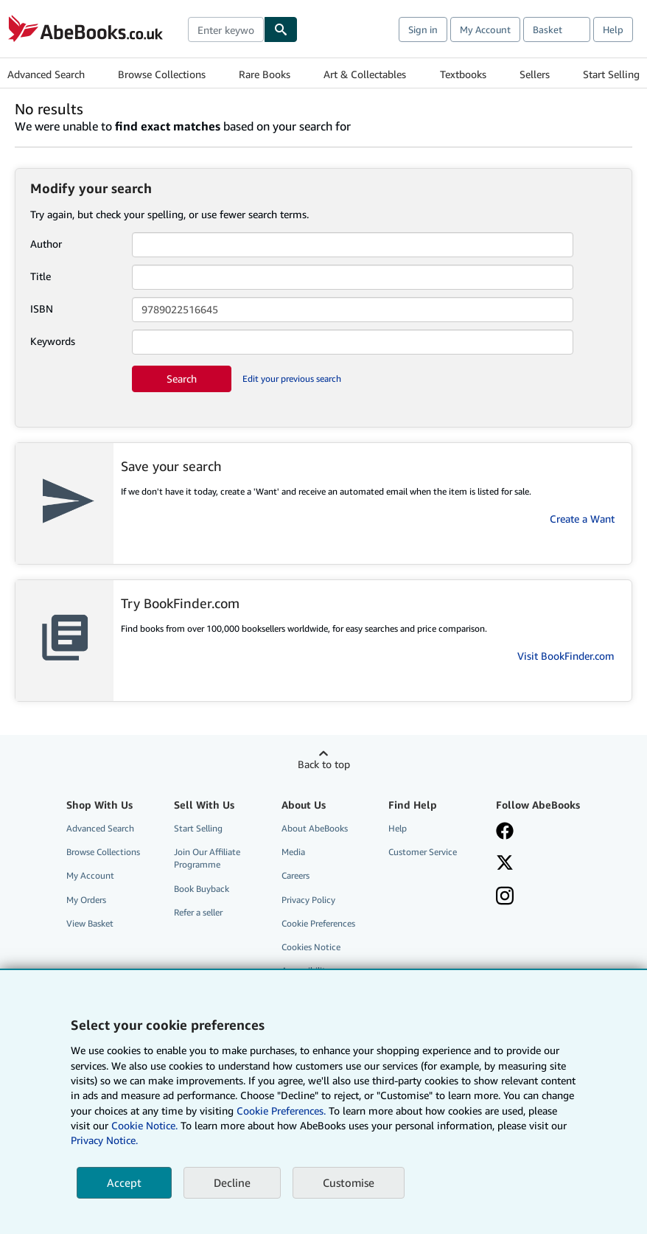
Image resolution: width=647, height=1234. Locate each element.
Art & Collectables (365, 74)
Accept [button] (124, 1182)
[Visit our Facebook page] (505, 832)
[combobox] (226, 29)
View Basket (89, 923)
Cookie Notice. (144, 1125)
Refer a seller (198, 912)
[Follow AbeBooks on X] (505, 864)
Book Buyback (201, 888)
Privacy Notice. (104, 1140)
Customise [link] (348, 1182)
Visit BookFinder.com (566, 655)
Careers (295, 875)
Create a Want (582, 518)
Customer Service (422, 851)
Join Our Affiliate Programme (207, 858)
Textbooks (463, 74)
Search (182, 378)
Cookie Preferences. (281, 1110)
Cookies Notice (310, 946)
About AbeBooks (314, 828)
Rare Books (264, 74)
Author (46, 243)
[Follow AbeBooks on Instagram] (505, 897)
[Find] (281, 29)
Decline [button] (232, 1182)
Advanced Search (46, 74)
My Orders (86, 899)
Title (40, 276)
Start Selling (611, 74)
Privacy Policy (308, 899)
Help (613, 29)
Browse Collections (162, 74)
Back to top (324, 764)
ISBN (41, 308)
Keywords (52, 341)
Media (293, 851)
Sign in (423, 29)
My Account (485, 29)
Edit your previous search (291, 378)
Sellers (535, 74)
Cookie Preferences (318, 923)
